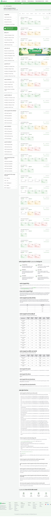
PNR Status (24, 1)
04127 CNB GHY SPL (24, 165)
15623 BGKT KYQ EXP (24, 186)
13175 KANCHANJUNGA (25, 240)
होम (4, 6)
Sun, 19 (48, 13)
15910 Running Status (46, 220)
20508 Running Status (46, 29)
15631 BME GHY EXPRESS (25, 208)
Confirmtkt (41, 504)
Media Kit (22, 506)
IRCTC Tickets (17, 1)
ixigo (29, 504)
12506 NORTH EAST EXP (25, 154)
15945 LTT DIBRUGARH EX (25, 79)
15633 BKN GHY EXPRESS (25, 197)
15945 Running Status (46, 80)
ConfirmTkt (32, 441)
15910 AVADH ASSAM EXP (25, 218)
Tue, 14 (27, 13)
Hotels (10, 507)
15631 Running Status (46, 209)
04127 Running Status (46, 166)
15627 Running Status (46, 59)
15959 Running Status (46, 145)
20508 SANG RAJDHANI (25, 28)
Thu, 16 (36, 13)
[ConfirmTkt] (3, 503)
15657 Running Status (46, 123)
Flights (10, 506)
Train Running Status (39, 1)
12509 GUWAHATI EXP (24, 38)
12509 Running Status (46, 40)
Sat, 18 (44, 13)
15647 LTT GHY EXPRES (25, 100)
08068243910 (23, 453)
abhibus (29, 505)
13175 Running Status (46, 241)
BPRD (23, 18)
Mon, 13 (23, 13)
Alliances (22, 507)
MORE (47, 1)
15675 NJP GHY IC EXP (24, 90)
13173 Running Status (46, 252)
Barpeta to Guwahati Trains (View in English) (43, 9)
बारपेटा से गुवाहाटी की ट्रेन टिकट (25, 288)
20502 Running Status (46, 18)
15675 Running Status (46, 91)
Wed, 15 (32, 13)
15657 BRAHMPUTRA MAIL (25, 122)
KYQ (31, 123)
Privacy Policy (35, 504)
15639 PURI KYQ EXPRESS (25, 175)
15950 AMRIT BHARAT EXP (25, 229)
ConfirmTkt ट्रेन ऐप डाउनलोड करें (25, 441)
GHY (31, 18)
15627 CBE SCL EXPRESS (25, 57)
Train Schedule (31, 1)
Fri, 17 (40, 13)
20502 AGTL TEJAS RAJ (25, 17)
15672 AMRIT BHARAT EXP (25, 111)
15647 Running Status (46, 102)
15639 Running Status (46, 177)
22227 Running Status (46, 134)
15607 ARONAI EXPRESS (25, 68)
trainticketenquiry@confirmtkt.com (27, 451)
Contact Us (22, 505)
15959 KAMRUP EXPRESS (25, 143)
